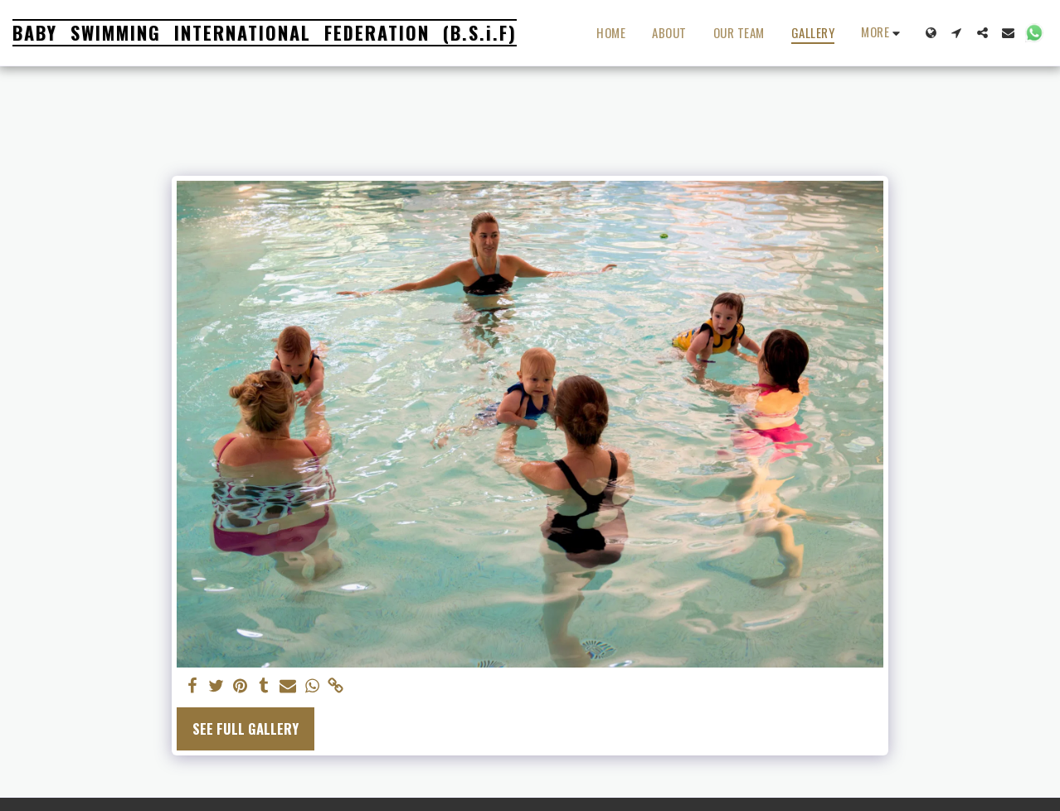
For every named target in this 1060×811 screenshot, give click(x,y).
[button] (957, 33)
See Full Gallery (245, 728)
